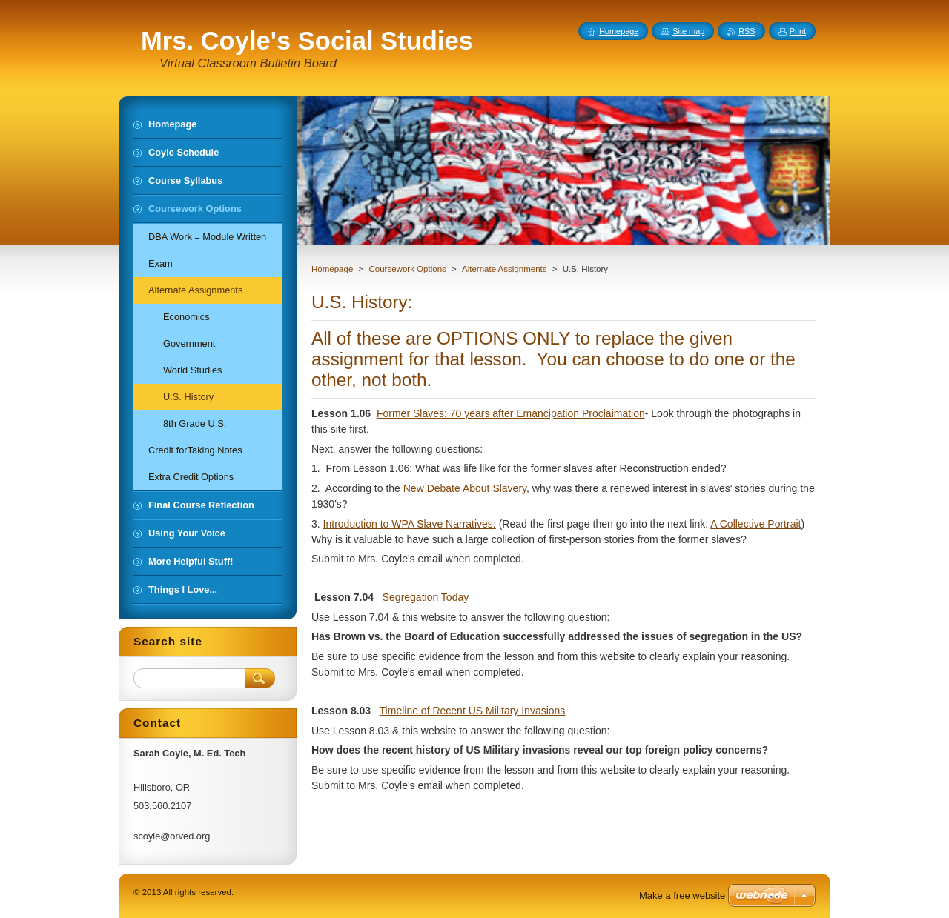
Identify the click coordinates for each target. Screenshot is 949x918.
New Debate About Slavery (464, 488)
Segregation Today (426, 597)
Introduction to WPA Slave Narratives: (409, 524)
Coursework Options (407, 269)
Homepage (332, 269)
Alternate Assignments (504, 269)
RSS (746, 31)
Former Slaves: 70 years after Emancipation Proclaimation (511, 413)
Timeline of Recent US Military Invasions (473, 710)
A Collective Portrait (755, 524)
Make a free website (682, 895)
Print (798, 31)
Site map (688, 31)
